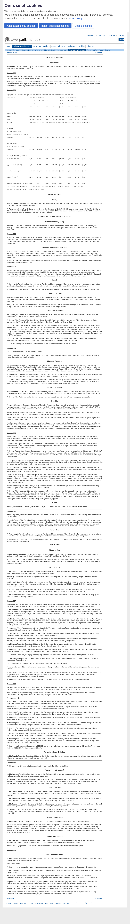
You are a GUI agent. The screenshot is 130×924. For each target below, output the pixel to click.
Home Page (98, 52)
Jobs (46, 919)
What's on (38, 50)
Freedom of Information (36, 919)
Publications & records (77, 50)
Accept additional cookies (21, 25)
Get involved (72, 46)
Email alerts (101, 35)
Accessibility (91, 35)
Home (8, 46)
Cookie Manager (93, 919)
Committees (62, 50)
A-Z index (8, 919)
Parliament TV (92, 50)
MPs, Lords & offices (41, 46)
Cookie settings (83, 25)
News (101, 50)
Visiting (82, 46)
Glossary (15, 919)
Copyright (66, 919)
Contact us (121, 35)
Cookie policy (83, 919)
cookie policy (75, 18)
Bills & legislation (50, 50)
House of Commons (13, 50)
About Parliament (58, 46)
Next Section (10, 915)
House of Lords (27, 50)
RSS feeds (111, 35)
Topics (107, 50)
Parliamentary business (22, 46)
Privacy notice (74, 919)
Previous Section (12, 52)
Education (90, 46)
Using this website (55, 919)
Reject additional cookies (55, 25)
